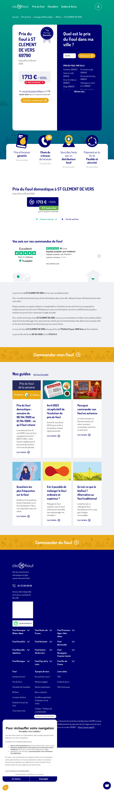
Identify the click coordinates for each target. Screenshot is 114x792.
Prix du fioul (38, 6)
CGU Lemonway (63, 731)
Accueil (15, 17)
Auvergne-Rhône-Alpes (43, 17)
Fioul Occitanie (41, 686)
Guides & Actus (69, 6)
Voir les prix (86, 55)
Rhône (58, 17)
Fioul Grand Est (18, 686)
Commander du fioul (57, 587)
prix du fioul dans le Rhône (33, 91)
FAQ (59, 721)
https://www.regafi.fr (86, 771)
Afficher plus (79, 91)
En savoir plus (22, 160)
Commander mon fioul (57, 399)
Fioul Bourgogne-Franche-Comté (64, 697)
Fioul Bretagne (18, 705)
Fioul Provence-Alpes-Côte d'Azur (64, 677)
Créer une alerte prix (35, 100)
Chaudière (53, 6)
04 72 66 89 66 (22, 630)
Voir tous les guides (40, 419)
